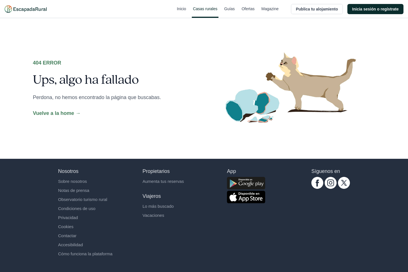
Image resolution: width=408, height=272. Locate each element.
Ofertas (248, 12)
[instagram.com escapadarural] (331, 183)
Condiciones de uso (76, 208)
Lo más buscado (158, 206)
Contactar (67, 235)
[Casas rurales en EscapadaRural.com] (26, 9)
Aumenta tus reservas (163, 181)
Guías (229, 12)
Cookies (65, 226)
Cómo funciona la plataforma (85, 253)
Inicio (181, 12)
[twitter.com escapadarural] (344, 183)
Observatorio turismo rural (82, 199)
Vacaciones (153, 215)
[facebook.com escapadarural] (317, 183)
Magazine (270, 12)
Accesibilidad (70, 244)
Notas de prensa (73, 190)
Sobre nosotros (72, 181)
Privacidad (68, 217)
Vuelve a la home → (56, 113)
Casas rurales (205, 12)
